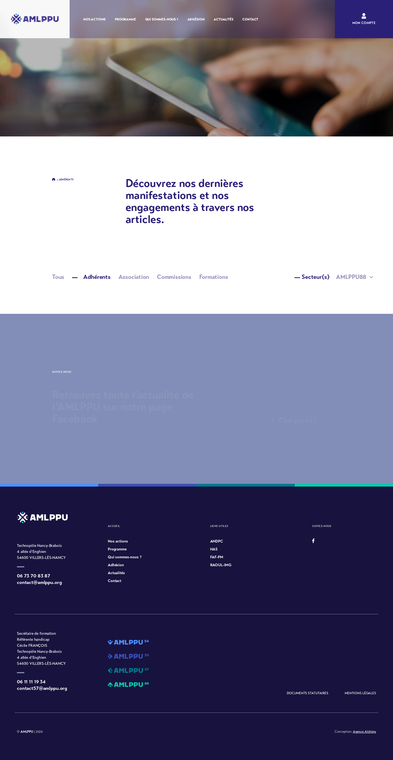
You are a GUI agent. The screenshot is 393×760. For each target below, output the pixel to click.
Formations (213, 277)
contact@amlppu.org (39, 582)
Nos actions (94, 19)
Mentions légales (360, 693)
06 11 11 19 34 (31, 682)
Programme (125, 19)
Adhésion (196, 19)
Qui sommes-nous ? (161, 19)
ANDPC (216, 541)
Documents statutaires (307, 693)
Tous (58, 277)
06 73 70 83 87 (33, 576)
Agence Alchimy (364, 732)
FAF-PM (216, 557)
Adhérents (91, 277)
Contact (250, 19)
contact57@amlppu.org (42, 688)
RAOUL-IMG (220, 565)
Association (133, 277)
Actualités (223, 19)
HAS (214, 549)
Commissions (174, 277)
